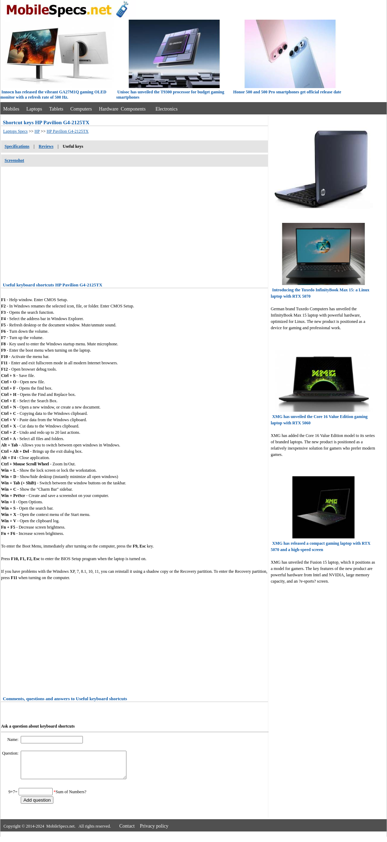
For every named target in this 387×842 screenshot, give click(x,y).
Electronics (167, 109)
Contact (127, 831)
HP (37, 131)
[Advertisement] (134, 222)
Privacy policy (154, 831)
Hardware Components (122, 109)
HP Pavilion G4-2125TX (68, 131)
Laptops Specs (15, 131)
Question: (11, 753)
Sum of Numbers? (71, 797)
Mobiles (11, 109)
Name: (13, 739)
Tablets (56, 109)
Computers (81, 109)
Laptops (34, 109)
